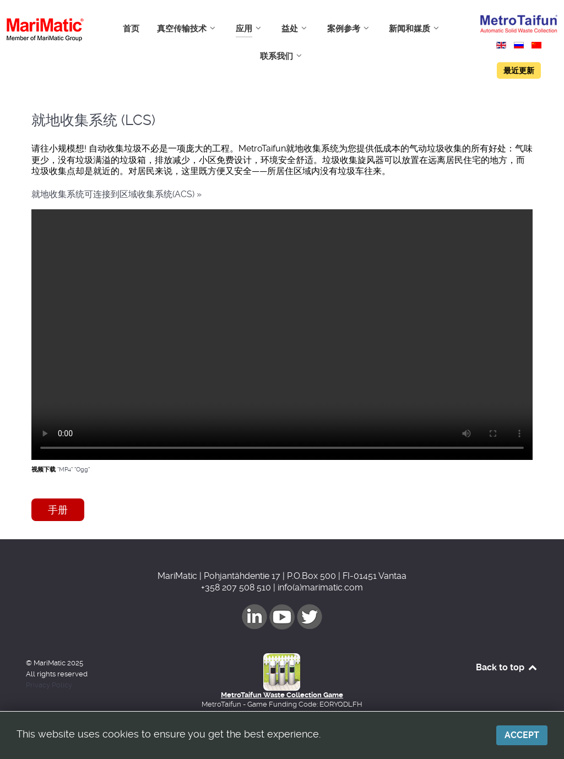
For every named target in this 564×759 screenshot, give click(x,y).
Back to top (507, 667)
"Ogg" (82, 469)
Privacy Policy (49, 685)
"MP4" (65, 469)
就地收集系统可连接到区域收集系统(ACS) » (116, 194)
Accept (522, 735)
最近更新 (518, 70)
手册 (58, 510)
